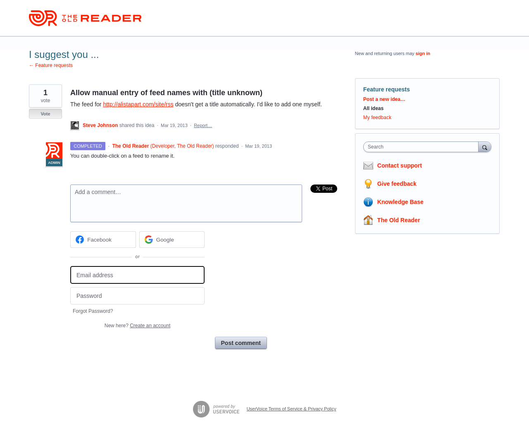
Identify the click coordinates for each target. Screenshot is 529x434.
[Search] (484, 146)
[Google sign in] (172, 239)
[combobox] (423, 147)
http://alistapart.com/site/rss (138, 104)
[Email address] (137, 275)
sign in (423, 53)
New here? (137, 325)
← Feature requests (51, 65)
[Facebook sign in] (103, 239)
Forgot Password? (93, 311)
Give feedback (397, 183)
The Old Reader (398, 220)
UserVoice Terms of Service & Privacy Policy (291, 408)
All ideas (373, 108)
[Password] (137, 296)
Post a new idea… (384, 99)
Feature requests (386, 89)
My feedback (377, 117)
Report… (203, 125)
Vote (45, 113)
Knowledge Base (400, 202)
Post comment (241, 343)
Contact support (399, 165)
